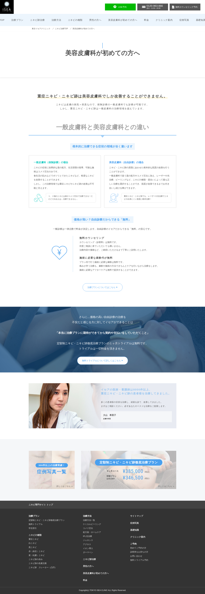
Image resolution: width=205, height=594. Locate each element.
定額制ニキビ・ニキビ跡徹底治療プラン (47, 520)
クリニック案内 (164, 20)
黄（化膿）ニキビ (37, 555)
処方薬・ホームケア (92, 532)
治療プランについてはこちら (101, 287)
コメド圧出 (88, 528)
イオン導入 (88, 548)
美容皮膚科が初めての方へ (122, 20)
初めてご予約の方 (138, 548)
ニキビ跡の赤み (36, 559)
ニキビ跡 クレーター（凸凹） (43, 567)
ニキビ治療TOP (61, 29)
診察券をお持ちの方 (139, 552)
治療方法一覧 (89, 520)
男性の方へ (95, 20)
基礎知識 (134, 530)
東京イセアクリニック (41, 29)
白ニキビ (33, 543)
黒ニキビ (33, 547)
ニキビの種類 (35, 535)
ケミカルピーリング (92, 524)
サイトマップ (136, 516)
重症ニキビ (34, 539)
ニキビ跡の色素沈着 (38, 563)
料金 (146, 20)
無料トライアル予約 (139, 560)
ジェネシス (88, 540)
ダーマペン (88, 552)
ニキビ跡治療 (37, 20)
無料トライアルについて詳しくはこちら (101, 360)
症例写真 (184, 20)
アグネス (87, 544)
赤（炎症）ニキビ (37, 551)
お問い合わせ (136, 556)
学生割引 (33, 528)
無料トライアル (36, 524)
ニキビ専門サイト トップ (41, 504)
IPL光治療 (87, 536)
